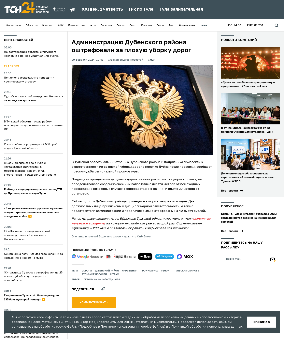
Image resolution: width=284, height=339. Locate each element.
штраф (114, 274)
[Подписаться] (273, 258)
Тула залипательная (181, 9)
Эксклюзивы (13, 25)
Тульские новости (94, 274)
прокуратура (149, 271)
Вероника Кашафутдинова (102, 279)
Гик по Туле (141, 9)
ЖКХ (61, 25)
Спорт (133, 25)
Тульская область (186, 271)
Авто (93, 25)
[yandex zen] (145, 256)
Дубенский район (107, 271)
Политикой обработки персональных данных (207, 326)
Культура (146, 25)
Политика (106, 25)
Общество (31, 25)
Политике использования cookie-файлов (132, 326)
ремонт (166, 271)
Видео (160, 25)
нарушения (129, 271)
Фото (171, 25)
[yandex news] (120, 256)
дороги (87, 271)
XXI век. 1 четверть (102, 9)
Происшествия (77, 25)
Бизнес (121, 25)
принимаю (261, 322)
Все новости (229, 190)
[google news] (87, 256)
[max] (185, 256)
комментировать (93, 302)
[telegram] (164, 256)
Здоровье (47, 25)
